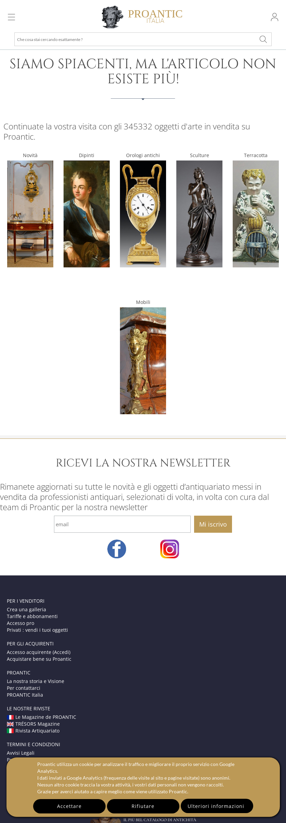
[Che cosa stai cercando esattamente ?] (263, 39)
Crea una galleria (26, 609)
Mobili (143, 302)
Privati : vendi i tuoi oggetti (37, 630)
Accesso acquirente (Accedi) (38, 652)
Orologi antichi (143, 155)
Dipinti (86, 155)
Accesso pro (20, 623)
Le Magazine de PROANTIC (41, 717)
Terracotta (256, 155)
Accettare (69, 806)
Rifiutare (143, 806)
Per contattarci (23, 688)
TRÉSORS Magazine (33, 724)
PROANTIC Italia (25, 695)
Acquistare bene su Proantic (39, 659)
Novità (30, 155)
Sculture (199, 155)
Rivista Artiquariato (33, 730)
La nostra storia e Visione (35, 681)
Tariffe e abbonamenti (32, 616)
